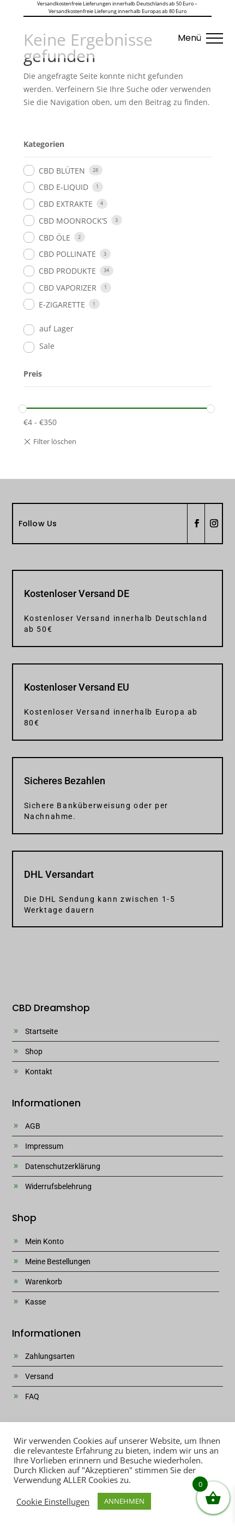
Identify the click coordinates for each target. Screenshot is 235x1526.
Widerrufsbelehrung (58, 1186)
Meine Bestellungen (58, 1261)
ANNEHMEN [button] (124, 1501)
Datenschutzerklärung (62, 1166)
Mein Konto (44, 1241)
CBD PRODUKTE (67, 271)
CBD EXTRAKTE (66, 204)
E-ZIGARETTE (62, 304)
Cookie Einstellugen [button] (52, 1501)
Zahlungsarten (50, 1356)
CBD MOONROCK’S (73, 221)
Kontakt (38, 1071)
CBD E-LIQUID (63, 187)
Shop (34, 1051)
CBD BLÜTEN (62, 170)
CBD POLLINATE (67, 254)
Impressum (44, 1146)
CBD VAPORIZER (68, 287)
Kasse (35, 1301)
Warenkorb (43, 1281)
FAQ (32, 1396)
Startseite (41, 1031)
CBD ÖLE (54, 237)
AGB (32, 1126)
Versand (39, 1376)
